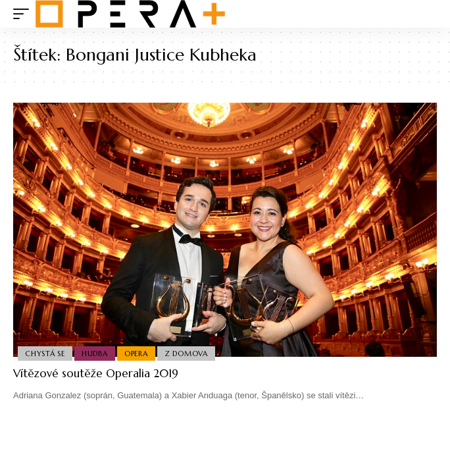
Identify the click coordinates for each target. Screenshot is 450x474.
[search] (427, 14)
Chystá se (45, 353)
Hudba (95, 353)
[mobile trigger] (24, 14)
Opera (136, 353)
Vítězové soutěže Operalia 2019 (95, 373)
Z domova (186, 353)
